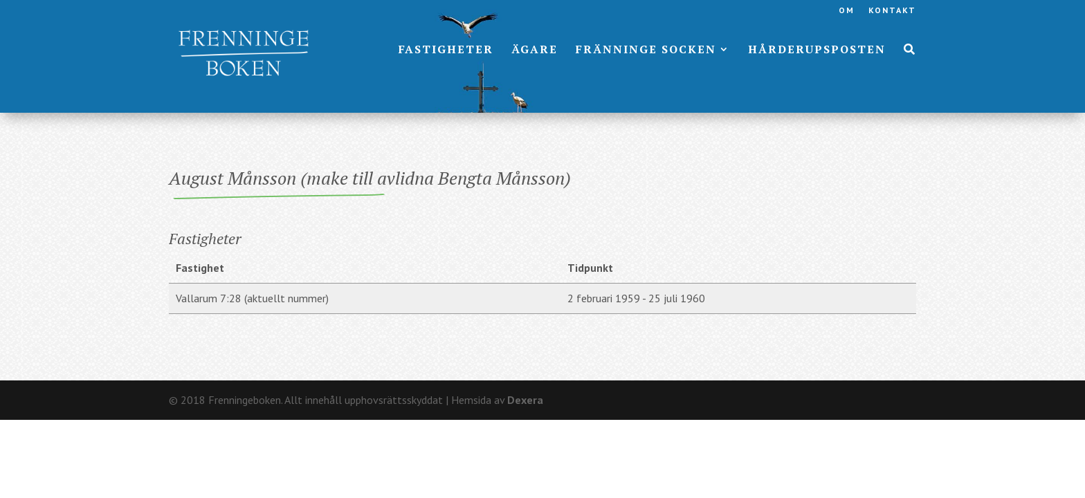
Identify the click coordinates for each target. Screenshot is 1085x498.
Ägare (534, 50)
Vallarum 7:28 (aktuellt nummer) (252, 298)
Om (847, 10)
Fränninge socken (646, 50)
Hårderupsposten (817, 50)
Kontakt (892, 10)
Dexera (525, 400)
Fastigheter (446, 50)
